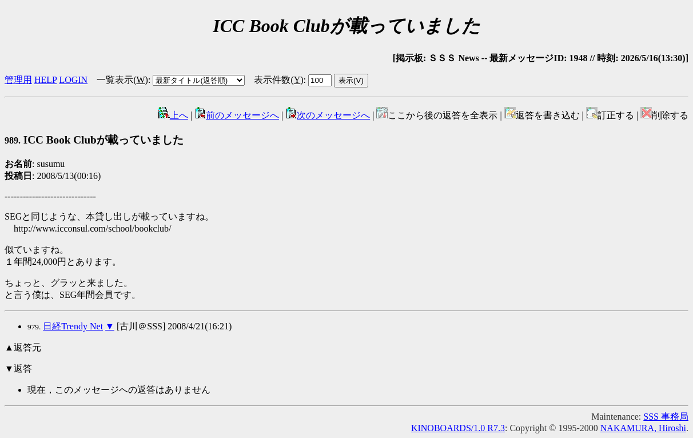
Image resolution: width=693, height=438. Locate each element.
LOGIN (73, 80)
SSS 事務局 (665, 416)
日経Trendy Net (73, 326)
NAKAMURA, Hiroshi (643, 428)
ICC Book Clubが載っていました (94, 140)
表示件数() (278, 80)
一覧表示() (122, 80)
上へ (173, 115)
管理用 (18, 80)
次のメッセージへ (327, 115)
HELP (45, 80)
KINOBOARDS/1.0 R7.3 (458, 428)
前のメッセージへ (236, 115)
